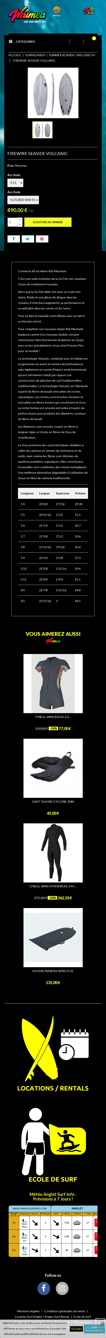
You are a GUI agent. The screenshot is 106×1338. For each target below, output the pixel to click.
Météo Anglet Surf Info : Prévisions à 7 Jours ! (53, 1196)
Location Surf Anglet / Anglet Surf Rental (42, 1316)
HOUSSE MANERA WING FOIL (53, 971)
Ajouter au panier (48, 222)
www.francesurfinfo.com (30, 1208)
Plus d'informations (94, 1329)
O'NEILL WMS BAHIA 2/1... (53, 717)
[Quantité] (12, 222)
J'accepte (76, 1328)
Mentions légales (28, 1311)
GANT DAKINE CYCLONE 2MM (53, 801)
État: (11, 165)
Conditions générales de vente (65, 1311)
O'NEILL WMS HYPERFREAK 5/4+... (53, 886)
